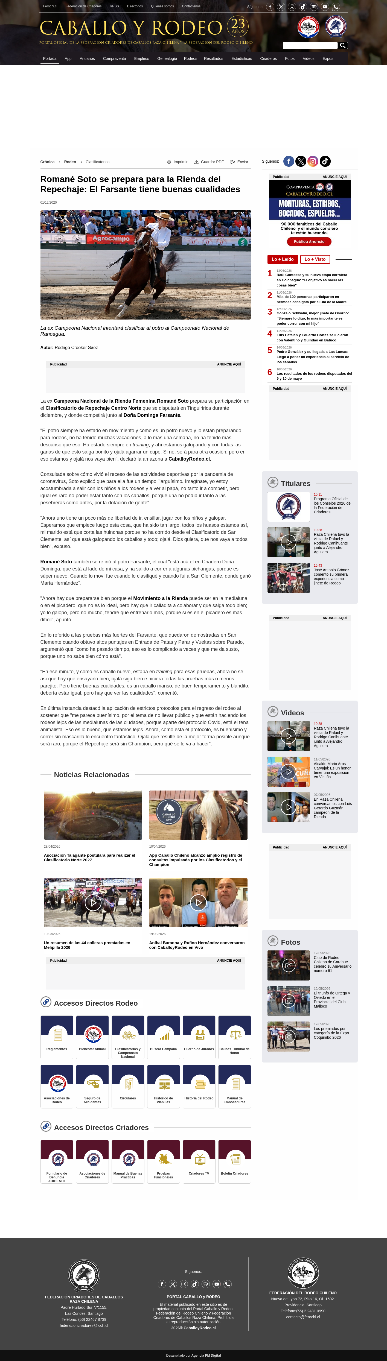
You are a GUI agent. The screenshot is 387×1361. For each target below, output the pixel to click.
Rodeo (70, 162)
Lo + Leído (283, 259)
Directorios (135, 6)
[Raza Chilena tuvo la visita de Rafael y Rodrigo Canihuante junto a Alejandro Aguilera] (309, 540)
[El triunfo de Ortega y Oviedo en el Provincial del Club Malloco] (309, 997)
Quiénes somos (162, 6)
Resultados (213, 58)
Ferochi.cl (50, 6)
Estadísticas (241, 58)
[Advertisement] (193, 106)
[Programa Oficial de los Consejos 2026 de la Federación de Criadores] (309, 503)
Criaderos (268, 58)
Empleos (141, 58)
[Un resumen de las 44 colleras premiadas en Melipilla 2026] (93, 902)
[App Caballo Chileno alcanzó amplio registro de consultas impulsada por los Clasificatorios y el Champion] (198, 815)
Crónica (47, 162)
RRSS (114, 6)
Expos (328, 58)
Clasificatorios (97, 162)
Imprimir (181, 162)
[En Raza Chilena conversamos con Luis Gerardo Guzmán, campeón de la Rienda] (309, 805)
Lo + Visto (315, 259)
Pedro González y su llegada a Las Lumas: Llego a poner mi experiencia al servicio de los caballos (313, 357)
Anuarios (87, 58)
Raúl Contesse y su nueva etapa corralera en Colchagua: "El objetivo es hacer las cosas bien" (312, 280)
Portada (50, 58)
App (68, 58)
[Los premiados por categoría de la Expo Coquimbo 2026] (309, 1031)
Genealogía (167, 58)
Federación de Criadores (84, 6)
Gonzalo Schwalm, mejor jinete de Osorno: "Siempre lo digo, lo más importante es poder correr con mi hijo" (313, 318)
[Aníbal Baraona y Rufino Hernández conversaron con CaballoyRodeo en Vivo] (198, 902)
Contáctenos (191, 6)
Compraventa (114, 58)
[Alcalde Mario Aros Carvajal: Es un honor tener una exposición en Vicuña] (309, 768)
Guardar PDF (212, 162)
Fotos (290, 58)
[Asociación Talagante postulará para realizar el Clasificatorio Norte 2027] (93, 815)
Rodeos (190, 58)
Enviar (242, 162)
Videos (309, 58)
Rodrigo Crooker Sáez (76, 347)
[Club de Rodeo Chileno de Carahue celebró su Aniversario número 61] (309, 961)
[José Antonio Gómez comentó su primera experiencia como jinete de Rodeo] (309, 574)
